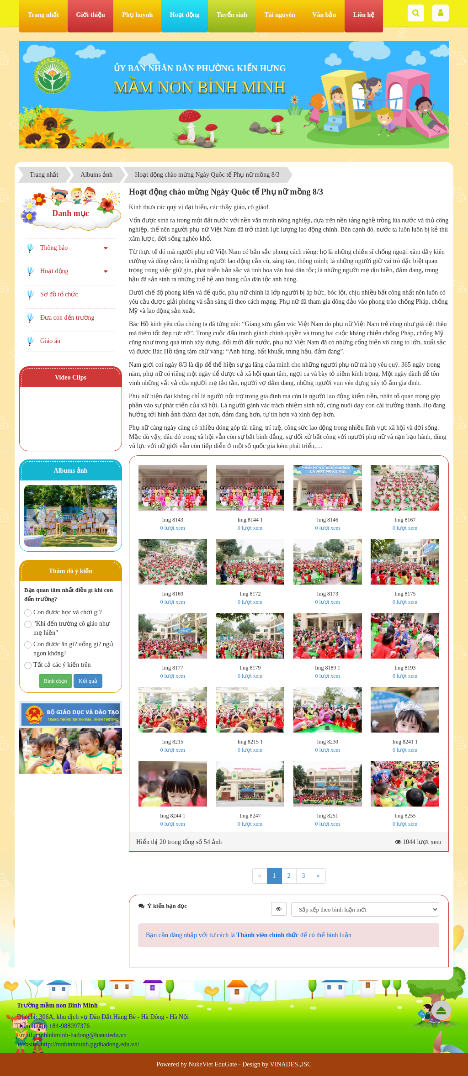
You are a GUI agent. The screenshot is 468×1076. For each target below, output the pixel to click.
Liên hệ (364, 14)
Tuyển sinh (232, 14)
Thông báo (54, 247)
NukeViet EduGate (212, 1064)
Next (105, 518)
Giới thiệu (90, 14)
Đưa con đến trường (67, 317)
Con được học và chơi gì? (63, 613)
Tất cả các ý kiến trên (57, 665)
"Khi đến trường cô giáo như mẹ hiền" (67, 628)
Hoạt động (185, 14)
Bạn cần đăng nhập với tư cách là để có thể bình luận (248, 935)
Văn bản (324, 14)
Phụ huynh (137, 14)
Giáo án (50, 341)
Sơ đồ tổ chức (59, 294)
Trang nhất (43, 14)
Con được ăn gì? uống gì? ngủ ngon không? (68, 649)
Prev (36, 518)
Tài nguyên (280, 14)
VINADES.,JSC (291, 1064)
